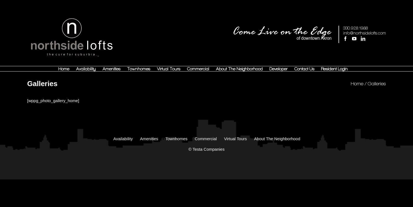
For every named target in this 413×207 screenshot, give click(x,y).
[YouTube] (354, 38)
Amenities (149, 138)
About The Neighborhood (277, 138)
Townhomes (177, 138)
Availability (123, 138)
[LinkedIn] (363, 38)
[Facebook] (345, 38)
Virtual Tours (235, 138)
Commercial (206, 138)
